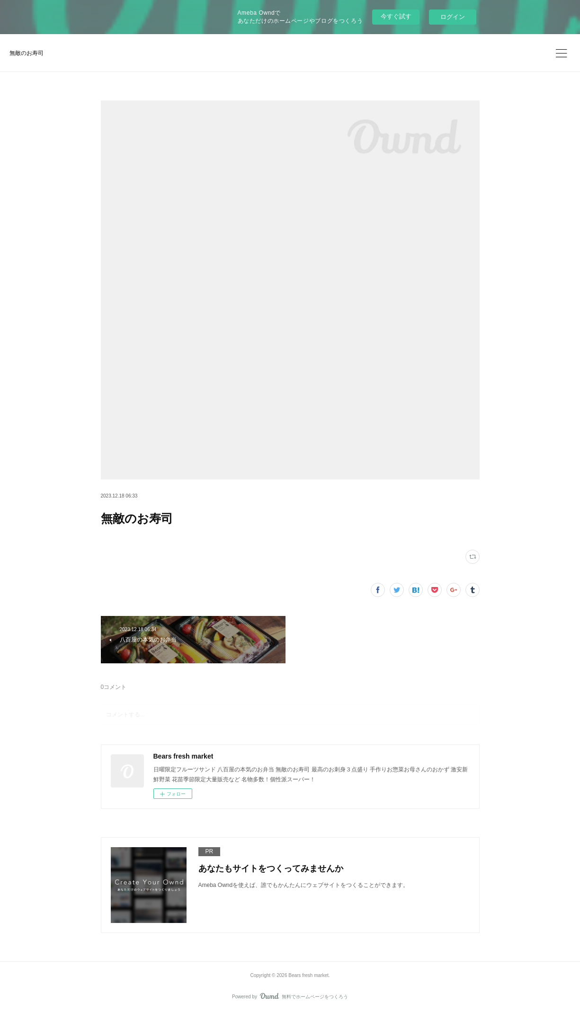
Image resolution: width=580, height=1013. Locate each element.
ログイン (452, 16)
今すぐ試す (396, 16)
